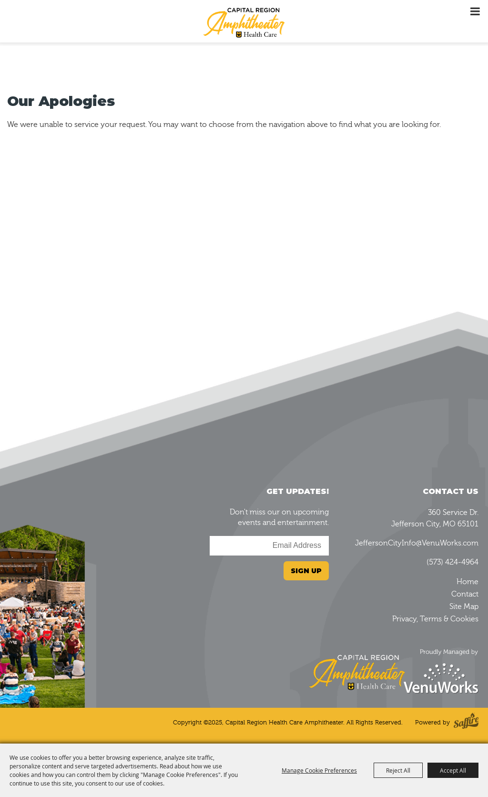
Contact (464, 594)
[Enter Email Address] (269, 546)
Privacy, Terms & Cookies (435, 619)
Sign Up (306, 570)
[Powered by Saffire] (466, 723)
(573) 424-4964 (452, 562)
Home (467, 581)
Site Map (463, 606)
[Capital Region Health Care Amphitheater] (244, 22)
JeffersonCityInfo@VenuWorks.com (416, 543)
